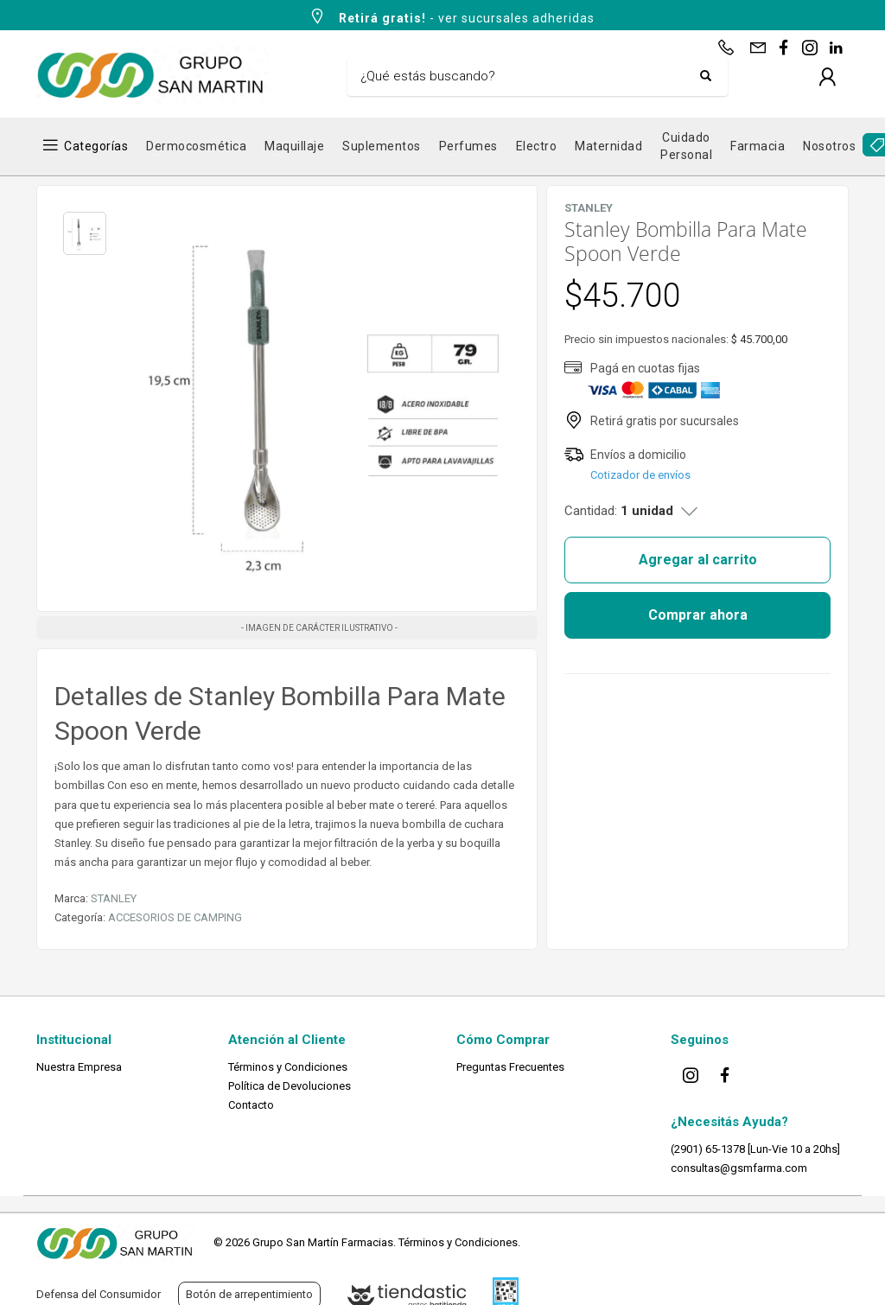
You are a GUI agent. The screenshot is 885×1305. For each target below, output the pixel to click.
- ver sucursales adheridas (451, 16)
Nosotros (829, 146)
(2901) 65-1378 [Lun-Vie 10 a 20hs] (755, 1149)
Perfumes (468, 146)
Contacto (251, 1104)
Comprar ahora (698, 615)
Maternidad (608, 146)
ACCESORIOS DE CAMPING (175, 917)
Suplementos (381, 146)
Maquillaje (294, 146)
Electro (536, 146)
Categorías (96, 146)
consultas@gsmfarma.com (739, 1168)
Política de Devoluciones (289, 1085)
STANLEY (114, 898)
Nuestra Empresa (79, 1066)
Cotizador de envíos (640, 474)
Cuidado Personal (686, 146)
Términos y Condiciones (287, 1066)
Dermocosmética (196, 146)
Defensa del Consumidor (98, 1294)
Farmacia (757, 146)
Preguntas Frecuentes (510, 1066)
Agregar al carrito (698, 559)
